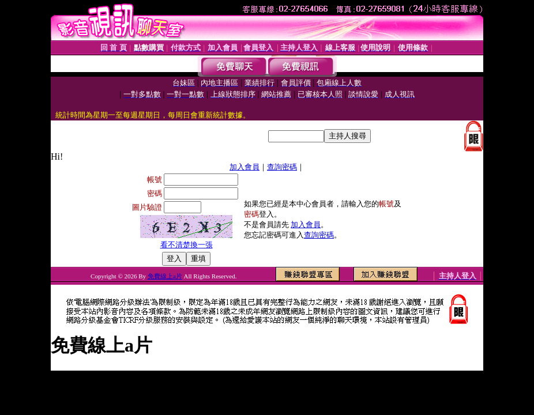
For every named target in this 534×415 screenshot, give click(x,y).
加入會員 (245, 167)
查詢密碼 (282, 167)
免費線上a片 (165, 276)
